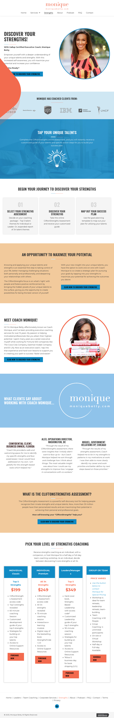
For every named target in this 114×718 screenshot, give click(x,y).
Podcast (81, 698)
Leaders (17, 698)
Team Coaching (30, 698)
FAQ (89, 698)
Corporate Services (48, 698)
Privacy (57, 700)
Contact (96, 698)
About (72, 698)
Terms (105, 698)
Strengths (63, 698)
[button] (23, 74)
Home (9, 698)
